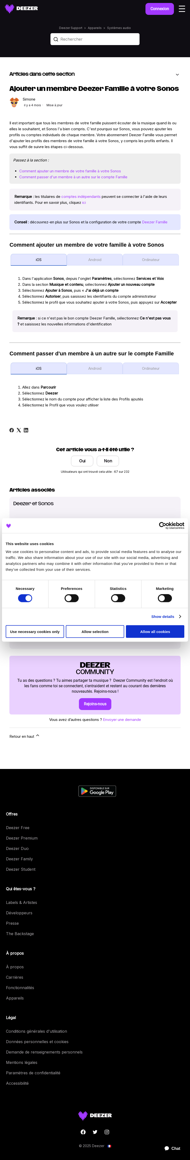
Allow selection (94, 631)
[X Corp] (19, 430)
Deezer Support (70, 28)
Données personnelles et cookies (37, 1041)
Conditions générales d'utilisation (36, 1031)
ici (84, 202)
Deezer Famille (154, 222)
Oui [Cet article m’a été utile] (82, 460)
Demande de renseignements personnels (44, 1052)
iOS (39, 259)
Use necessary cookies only (35, 631)
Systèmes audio (119, 28)
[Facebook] (11, 430)
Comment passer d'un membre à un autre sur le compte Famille (73, 177)
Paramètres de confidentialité (33, 1072)
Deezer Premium (22, 838)
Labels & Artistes (21, 902)
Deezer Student (20, 869)
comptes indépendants (81, 196)
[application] (170, 1148)
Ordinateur (151, 259)
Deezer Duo (17, 848)
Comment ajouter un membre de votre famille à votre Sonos (70, 171)
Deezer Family (19, 858)
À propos (15, 966)
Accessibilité (17, 1083)
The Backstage (20, 933)
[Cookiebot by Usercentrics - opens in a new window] (162, 525)
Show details (162, 616)
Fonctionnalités (20, 987)
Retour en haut (24, 736)
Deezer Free (17, 827)
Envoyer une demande (122, 719)
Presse (12, 923)
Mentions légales (21, 1062)
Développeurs (19, 912)
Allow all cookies (155, 631)
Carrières (14, 977)
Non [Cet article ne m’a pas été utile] (108, 460)
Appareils (95, 28)
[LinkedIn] (26, 430)
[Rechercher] (95, 39)
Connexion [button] (159, 8)
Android (94, 259)
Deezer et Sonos (33, 504)
